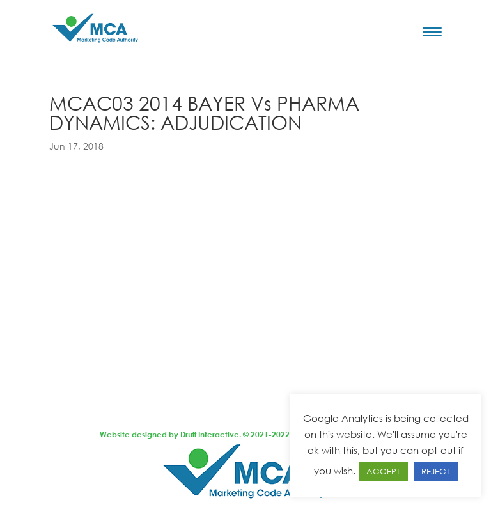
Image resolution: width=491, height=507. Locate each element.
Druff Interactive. (210, 434)
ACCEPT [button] (383, 471)
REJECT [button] (435, 471)
